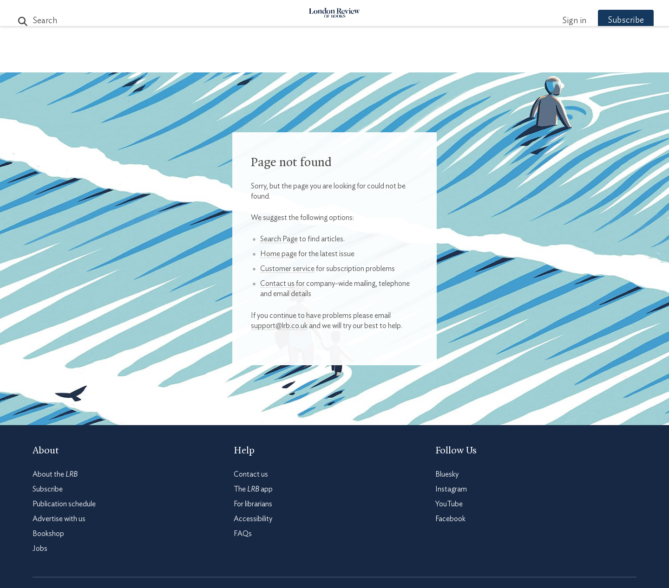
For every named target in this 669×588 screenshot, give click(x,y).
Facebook (450, 519)
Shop (442, 61)
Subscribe (608, 20)
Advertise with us (59, 519)
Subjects (221, 61)
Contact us (277, 283)
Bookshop (48, 533)
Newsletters (496, 61)
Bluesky (447, 474)
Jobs (40, 548)
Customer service (287, 268)
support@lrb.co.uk (279, 326)
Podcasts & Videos (332, 61)
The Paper (166, 61)
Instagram (451, 489)
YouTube (449, 504)
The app (253, 489)
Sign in (557, 21)
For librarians (253, 504)
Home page (278, 254)
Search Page (279, 239)
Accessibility (253, 519)
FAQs (243, 533)
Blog (265, 61)
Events (404, 61)
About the (55, 474)
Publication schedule (64, 504)
